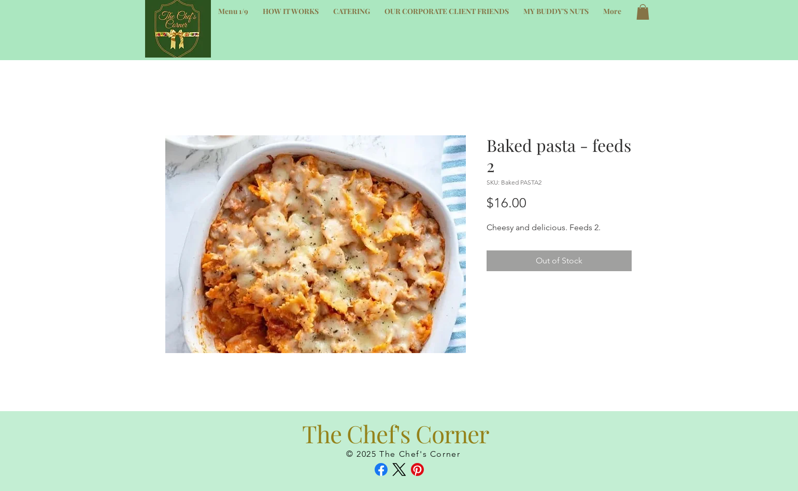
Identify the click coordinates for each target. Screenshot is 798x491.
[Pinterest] (417, 469)
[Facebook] (381, 469)
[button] (642, 12)
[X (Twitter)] (399, 469)
